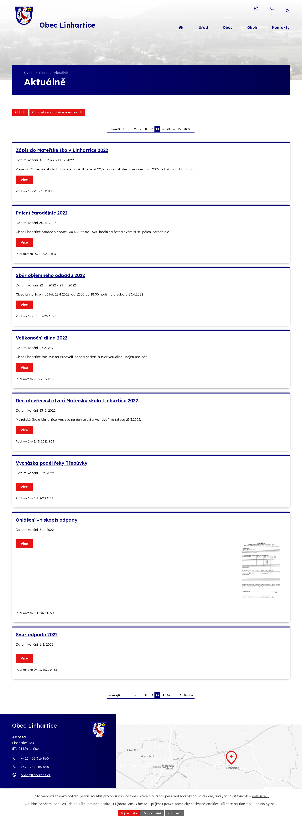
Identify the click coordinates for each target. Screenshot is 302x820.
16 (146, 129)
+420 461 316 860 (35, 759)
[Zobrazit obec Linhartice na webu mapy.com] (151, 762)
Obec (43, 73)
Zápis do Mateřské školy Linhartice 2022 (62, 150)
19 (163, 129)
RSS (20, 113)
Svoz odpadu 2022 (37, 635)
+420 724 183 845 (35, 767)
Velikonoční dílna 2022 (41, 338)
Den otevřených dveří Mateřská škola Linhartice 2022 (77, 401)
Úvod (28, 73)
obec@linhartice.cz (35, 775)
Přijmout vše (128, 813)
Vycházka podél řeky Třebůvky (51, 463)
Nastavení (175, 813)
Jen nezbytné (152, 813)
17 (151, 129)
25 (179, 129)
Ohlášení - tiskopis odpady (46, 520)
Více (24, 180)
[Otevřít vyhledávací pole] (288, 8)
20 (168, 129)
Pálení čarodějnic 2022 (42, 213)
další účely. (260, 796)
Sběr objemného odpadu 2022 (50, 276)
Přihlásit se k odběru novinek (58, 113)
